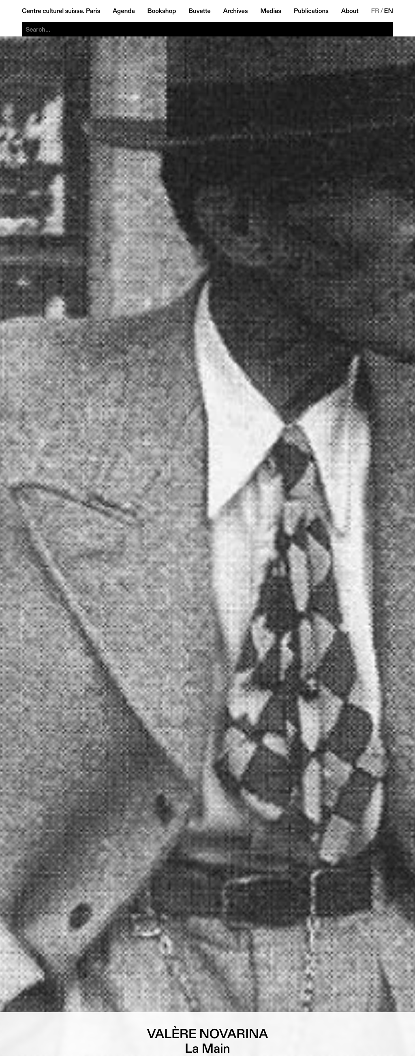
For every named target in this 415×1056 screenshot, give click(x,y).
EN (388, 11)
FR (375, 11)
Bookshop (161, 11)
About (350, 11)
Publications (311, 11)
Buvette (199, 11)
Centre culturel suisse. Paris (61, 11)
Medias (270, 11)
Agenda (124, 11)
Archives (235, 11)
